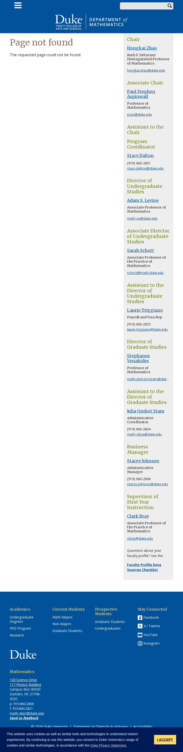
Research (17, 635)
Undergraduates (108, 628)
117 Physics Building (25, 684)
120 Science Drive (23, 680)
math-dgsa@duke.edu (144, 434)
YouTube (150, 634)
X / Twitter (152, 626)
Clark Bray (138, 516)
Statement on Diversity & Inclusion (100, 726)
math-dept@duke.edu (27, 713)
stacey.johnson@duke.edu (147, 484)
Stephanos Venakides (138, 358)
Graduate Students (67, 631)
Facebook (151, 617)
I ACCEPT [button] (165, 740)
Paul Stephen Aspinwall (141, 94)
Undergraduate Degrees (22, 619)
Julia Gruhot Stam (145, 411)
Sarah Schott (140, 250)
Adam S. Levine (143, 200)
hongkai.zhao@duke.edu (146, 70)
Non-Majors (61, 624)
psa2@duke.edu (139, 114)
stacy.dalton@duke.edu (145, 168)
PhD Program (20, 628)
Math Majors (62, 617)
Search (169, 5)
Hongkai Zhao (142, 48)
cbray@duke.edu (140, 538)
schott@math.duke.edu (145, 272)
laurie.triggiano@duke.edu (147, 329)
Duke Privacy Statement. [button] (108, 745)
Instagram (151, 643)
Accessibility (142, 726)
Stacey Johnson (143, 461)
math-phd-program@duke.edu (151, 379)
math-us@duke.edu (142, 218)
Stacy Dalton (140, 155)
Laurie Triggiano (145, 310)
